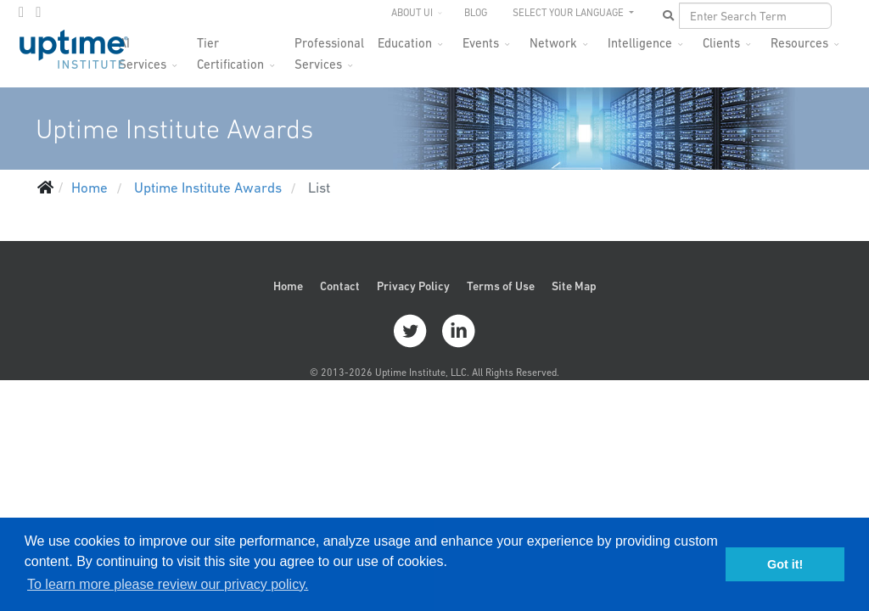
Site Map (574, 286)
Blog (475, 13)
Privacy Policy (413, 286)
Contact (340, 286)
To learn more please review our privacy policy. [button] (167, 584)
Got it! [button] (785, 564)
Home (288, 286)
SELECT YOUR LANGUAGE (569, 13)
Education (405, 43)
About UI (412, 13)
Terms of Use (501, 286)
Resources (799, 43)
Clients (721, 43)
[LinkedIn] (38, 11)
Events (481, 43)
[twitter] (21, 11)
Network (553, 43)
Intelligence (640, 43)
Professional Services (329, 48)
